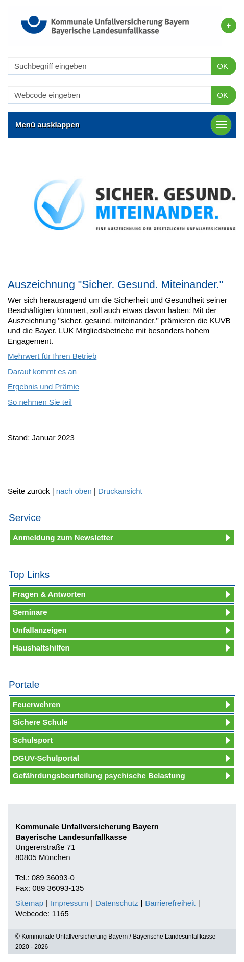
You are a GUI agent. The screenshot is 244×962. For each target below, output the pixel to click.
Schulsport (33, 740)
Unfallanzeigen (40, 630)
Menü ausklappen (123, 125)
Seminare (30, 612)
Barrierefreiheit (170, 903)
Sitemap (29, 903)
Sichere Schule (40, 722)
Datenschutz (116, 903)
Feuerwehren (36, 704)
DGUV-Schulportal (46, 757)
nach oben (74, 491)
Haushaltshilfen (41, 647)
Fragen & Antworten (49, 594)
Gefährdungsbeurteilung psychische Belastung (99, 775)
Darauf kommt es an (42, 371)
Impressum (69, 903)
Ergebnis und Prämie (43, 386)
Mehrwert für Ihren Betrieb (52, 356)
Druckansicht (120, 491)
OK (222, 66)
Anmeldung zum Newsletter (63, 537)
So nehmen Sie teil (40, 402)
